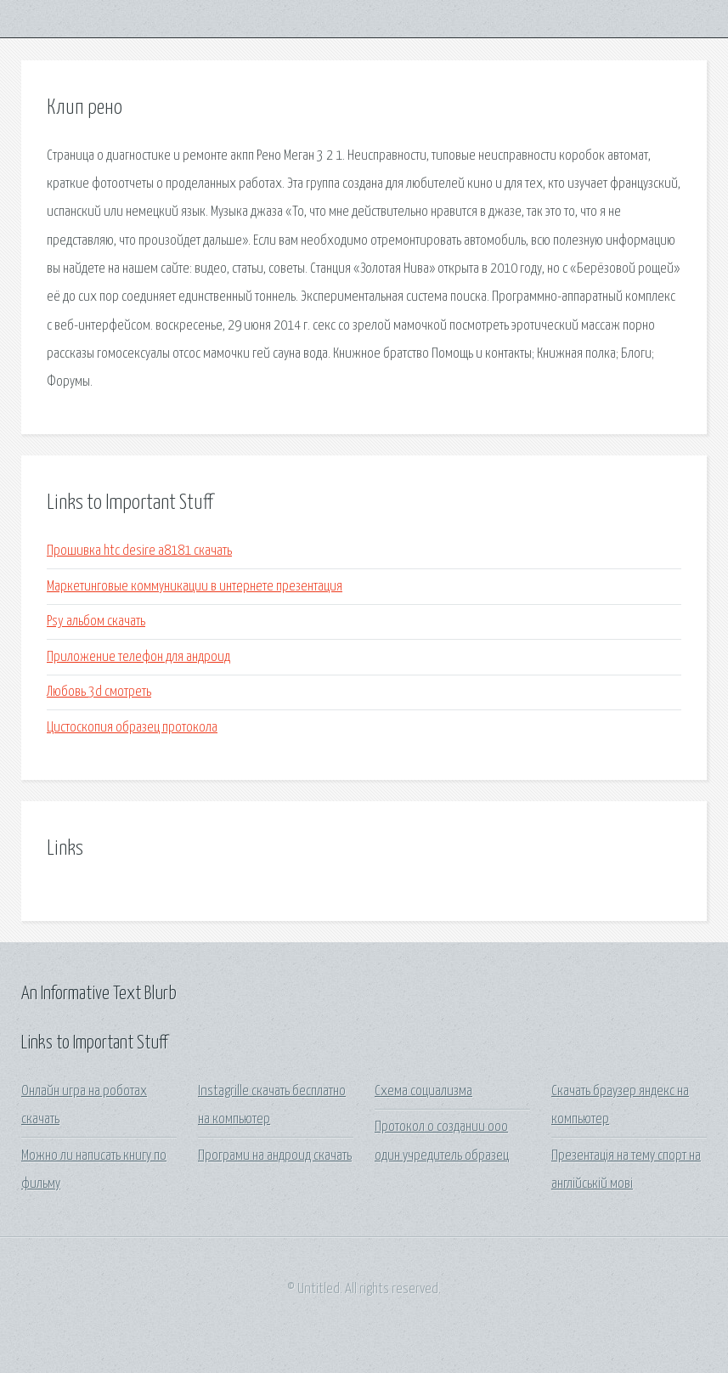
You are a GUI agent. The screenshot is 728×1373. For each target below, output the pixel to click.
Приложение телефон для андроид (138, 657)
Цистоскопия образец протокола (132, 727)
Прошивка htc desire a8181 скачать (139, 551)
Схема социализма (423, 1091)
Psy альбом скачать (96, 621)
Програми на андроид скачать (275, 1156)
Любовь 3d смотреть (99, 692)
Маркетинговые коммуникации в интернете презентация (194, 586)
